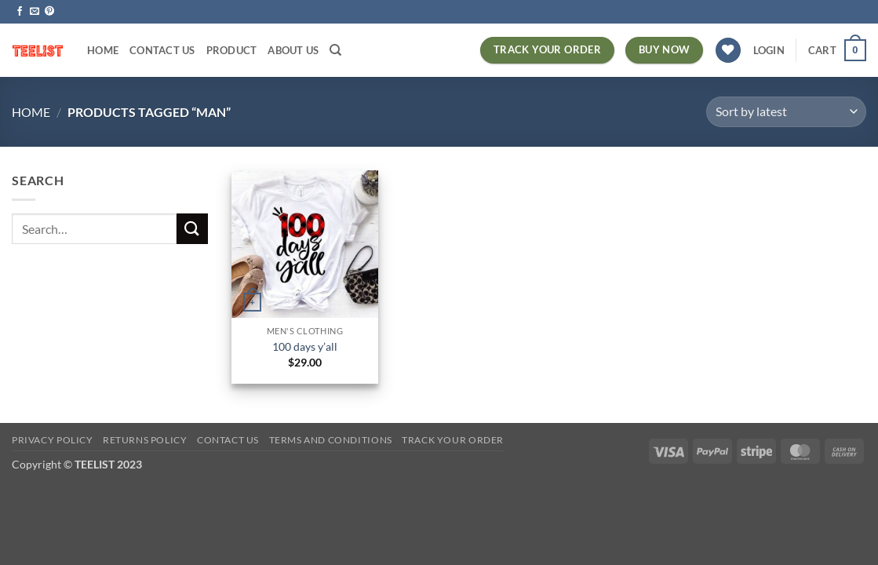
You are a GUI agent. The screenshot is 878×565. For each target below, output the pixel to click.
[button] (769, 50)
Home (31, 111)
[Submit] (192, 228)
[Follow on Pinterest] (49, 11)
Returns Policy (145, 440)
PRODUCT (231, 50)
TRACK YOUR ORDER (453, 440)
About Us (293, 50)
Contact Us (162, 50)
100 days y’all (304, 346)
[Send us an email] (34, 11)
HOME (102, 50)
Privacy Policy (52, 440)
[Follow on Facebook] (19, 11)
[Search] (335, 50)
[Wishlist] (728, 51)
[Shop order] (786, 112)
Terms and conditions (330, 440)
